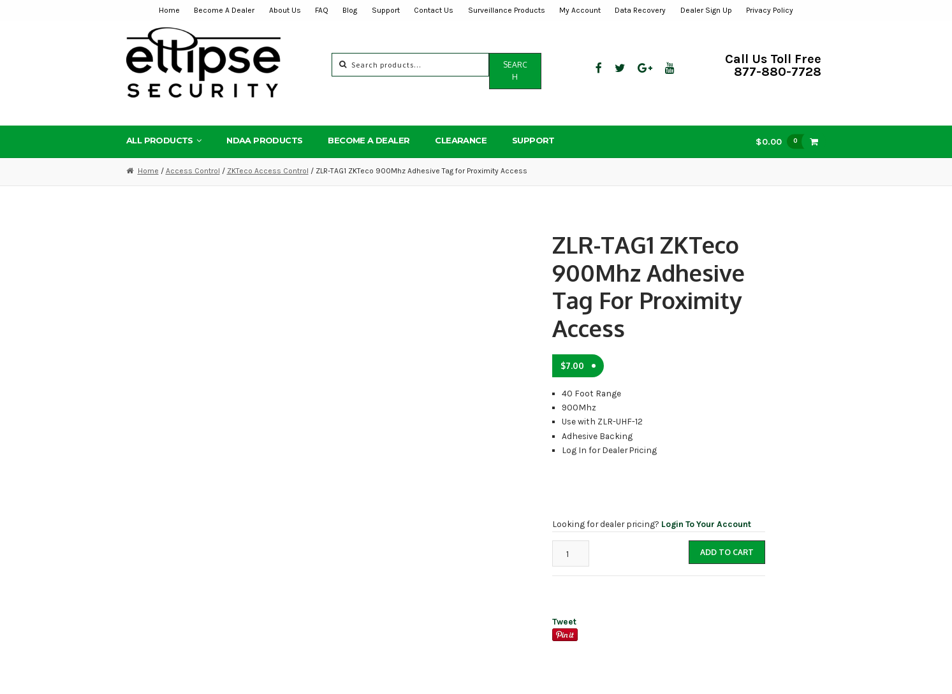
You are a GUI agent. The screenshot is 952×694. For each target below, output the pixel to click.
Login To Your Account (706, 524)
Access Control (193, 170)
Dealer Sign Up (706, 10)
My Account (580, 10)
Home (169, 10)
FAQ (321, 10)
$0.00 (783, 141)
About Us (285, 10)
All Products (159, 140)
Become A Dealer (224, 10)
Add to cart (727, 552)
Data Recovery (640, 10)
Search (515, 71)
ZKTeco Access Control (268, 170)
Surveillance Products (506, 10)
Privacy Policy (769, 10)
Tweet (564, 621)
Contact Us (433, 10)
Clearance (461, 140)
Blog (349, 10)
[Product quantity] (570, 553)
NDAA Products (264, 140)
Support (386, 10)
